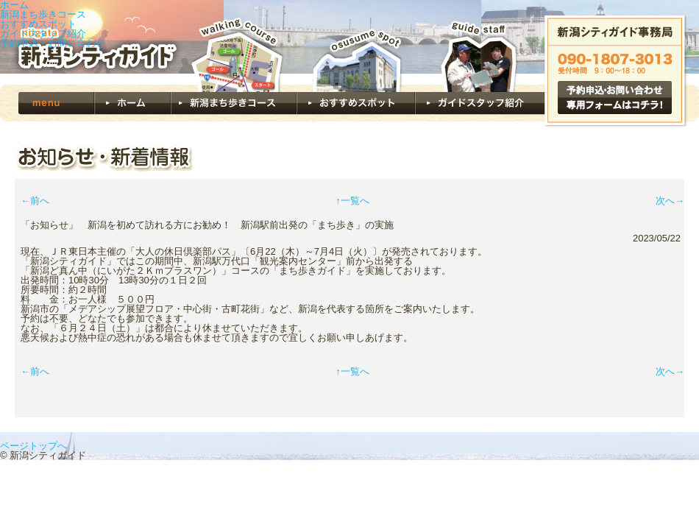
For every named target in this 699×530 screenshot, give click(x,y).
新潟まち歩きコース (43, 14)
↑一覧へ (352, 200)
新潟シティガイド (92, 42)
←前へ (35, 200)
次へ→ (670, 200)
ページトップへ (33, 445)
